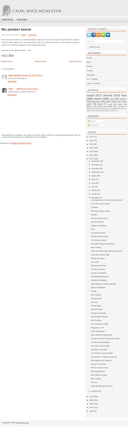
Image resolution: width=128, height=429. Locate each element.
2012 (91, 155)
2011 (91, 159)
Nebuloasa (91, 75)
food (100, 104)
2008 (91, 404)
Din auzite (95, 262)
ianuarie (94, 391)
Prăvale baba (96, 306)
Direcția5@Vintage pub (100, 277)
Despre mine (22, 19)
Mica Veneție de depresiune (101, 335)
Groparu (90, 71)
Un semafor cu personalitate (102, 353)
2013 (91, 151)
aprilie (94, 190)
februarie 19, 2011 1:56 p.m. (32, 75)
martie (94, 194)
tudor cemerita (14, 75)
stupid (23, 35)
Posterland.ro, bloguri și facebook (104, 357)
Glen (93, 229)
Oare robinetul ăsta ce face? (102, 386)
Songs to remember (98, 226)
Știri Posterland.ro (98, 371)
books (100, 106)
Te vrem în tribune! (98, 269)
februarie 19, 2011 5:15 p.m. (27, 89)
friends (95, 110)
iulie (93, 179)
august (94, 176)
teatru (120, 104)
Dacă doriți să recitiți (99, 375)
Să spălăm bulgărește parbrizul (103, 244)
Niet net (94, 382)
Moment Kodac (97, 309)
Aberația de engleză (98, 280)
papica (97, 108)
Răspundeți (12, 81)
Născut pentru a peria (99, 218)
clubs (108, 101)
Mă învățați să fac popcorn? (101, 360)
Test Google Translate (99, 317)
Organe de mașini (98, 258)
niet (111, 99)
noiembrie (95, 165)
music (97, 98)
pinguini (114, 108)
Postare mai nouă (6, 61)
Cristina (90, 66)
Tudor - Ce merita (93, 83)
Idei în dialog (96, 247)
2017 (91, 137)
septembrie (96, 172)
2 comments (32, 35)
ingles (107, 110)
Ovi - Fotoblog (92, 79)
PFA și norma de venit (99, 368)
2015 (91, 144)
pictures (95, 101)
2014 (91, 148)
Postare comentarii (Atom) (21, 143)
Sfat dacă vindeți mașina (100, 211)
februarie (95, 198)
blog (102, 110)
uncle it (123, 99)
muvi (119, 101)
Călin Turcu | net (22, 423)
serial (122, 108)
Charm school (96, 299)
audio (89, 110)
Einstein (94, 215)
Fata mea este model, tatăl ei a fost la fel (106, 251)
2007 (91, 407)
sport (89, 104)
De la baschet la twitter (100, 324)
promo (114, 110)
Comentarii (93, 125)
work (110, 104)
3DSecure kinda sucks (99, 236)
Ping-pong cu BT (97, 328)
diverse (107, 95)
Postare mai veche (75, 61)
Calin (10, 89)
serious (89, 106)
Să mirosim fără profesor (100, 342)
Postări (92, 121)
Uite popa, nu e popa (99, 349)
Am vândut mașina (98, 233)
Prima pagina (7, 19)
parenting (105, 108)
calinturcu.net (94, 47)
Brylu (89, 62)
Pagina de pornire (41, 61)
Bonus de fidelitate (98, 288)
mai (93, 187)
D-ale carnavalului (98, 331)
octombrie (95, 168)
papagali (121, 106)
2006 (91, 411)
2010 (91, 397)
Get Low (94, 302)
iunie (93, 183)
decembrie (95, 161)
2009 (91, 400)
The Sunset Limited (98, 240)
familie (110, 106)
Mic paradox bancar (16, 29)
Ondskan (94, 207)
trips (124, 95)
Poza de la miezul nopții (100, 204)
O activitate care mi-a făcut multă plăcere (106, 200)
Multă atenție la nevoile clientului (103, 284)
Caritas (93, 291)
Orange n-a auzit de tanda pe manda (105, 339)
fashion (89, 108)
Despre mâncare (97, 222)
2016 (91, 141)
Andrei (89, 58)
